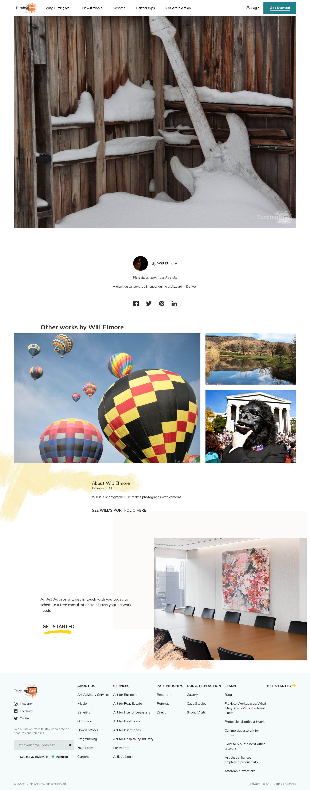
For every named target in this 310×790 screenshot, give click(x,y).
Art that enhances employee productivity (241, 760)
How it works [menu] (92, 8)
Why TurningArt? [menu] (58, 8)
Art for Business (125, 694)
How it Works (87, 730)
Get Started (280, 7)
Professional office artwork (245, 721)
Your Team (85, 748)
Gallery (192, 694)
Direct (161, 712)
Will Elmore (167, 263)
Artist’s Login (123, 756)
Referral (163, 703)
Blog (228, 694)
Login (255, 8)
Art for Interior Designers (131, 712)
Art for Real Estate (127, 703)
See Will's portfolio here (119, 510)
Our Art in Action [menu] (178, 8)
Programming (87, 739)
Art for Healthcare (126, 721)
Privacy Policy (259, 784)
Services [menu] (119, 8)
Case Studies (197, 703)
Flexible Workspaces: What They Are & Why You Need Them (245, 708)
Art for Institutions (127, 730)
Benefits (83, 712)
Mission (83, 703)
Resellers (164, 694)
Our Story (84, 721)
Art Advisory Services (93, 694)
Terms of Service (285, 784)
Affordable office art (240, 771)
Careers (83, 756)
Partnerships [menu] (145, 8)
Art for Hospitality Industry (133, 739)
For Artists (121, 748)
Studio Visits (196, 712)
